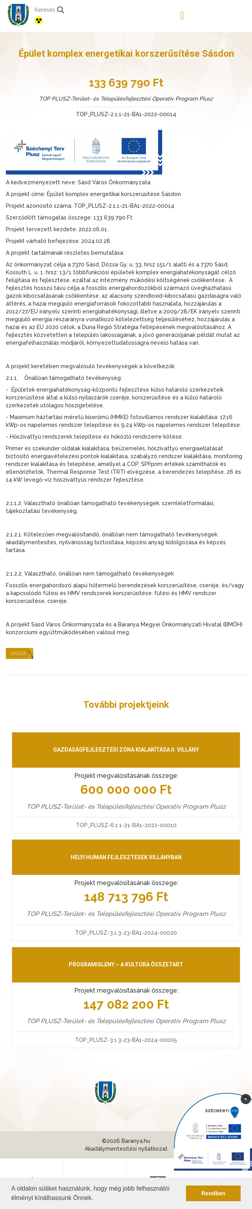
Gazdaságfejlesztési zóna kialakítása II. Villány (126, 750)
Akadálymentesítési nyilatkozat (126, 1149)
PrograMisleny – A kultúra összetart (126, 964)
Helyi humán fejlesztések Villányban (126, 857)
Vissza (18, 653)
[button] (96, 1199)
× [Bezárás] (245, 1099)
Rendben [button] (213, 1193)
